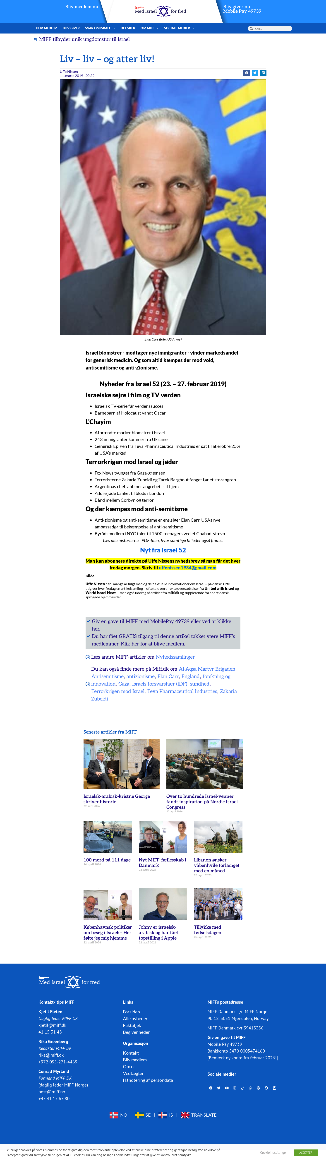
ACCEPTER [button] (305, 1153)
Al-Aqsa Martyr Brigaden (207, 669)
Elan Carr (168, 676)
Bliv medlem (46, 28)
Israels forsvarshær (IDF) (159, 684)
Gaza (123, 684)
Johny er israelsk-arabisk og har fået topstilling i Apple (158, 933)
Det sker (128, 28)
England (191, 676)
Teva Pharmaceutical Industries (182, 691)
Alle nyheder (135, 1018)
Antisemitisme (107, 676)
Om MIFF (150, 28)
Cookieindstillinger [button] (273, 1152)
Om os (129, 1066)
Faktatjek (132, 1025)
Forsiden (131, 1011)
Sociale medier (179, 28)
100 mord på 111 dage (107, 860)
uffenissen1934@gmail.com (187, 567)
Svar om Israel (100, 28)
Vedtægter (133, 1073)
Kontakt (131, 1052)
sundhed (199, 684)
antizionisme (141, 676)
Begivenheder (136, 1032)
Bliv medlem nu (81, 7)
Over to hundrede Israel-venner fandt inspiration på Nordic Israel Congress (202, 802)
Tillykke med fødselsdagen (207, 930)
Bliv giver (71, 28)
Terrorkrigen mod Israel (117, 691)
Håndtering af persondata (148, 1080)
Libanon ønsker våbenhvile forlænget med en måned (217, 865)
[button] (246, 73)
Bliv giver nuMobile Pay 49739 (242, 9)
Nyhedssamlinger (175, 657)
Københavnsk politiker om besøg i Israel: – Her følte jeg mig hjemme (108, 933)
